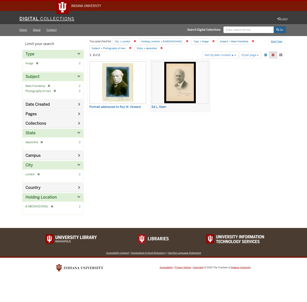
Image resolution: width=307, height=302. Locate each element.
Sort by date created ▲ (220, 55)
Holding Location (41, 197)
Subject (32, 77)
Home (23, 30)
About (37, 30)
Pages (31, 114)
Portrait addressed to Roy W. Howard (115, 107)
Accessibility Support (117, 253)
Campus (33, 155)
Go (279, 30)
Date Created (37, 104)
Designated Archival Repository (148, 253)
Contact (51, 30)
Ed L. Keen (159, 107)
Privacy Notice (183, 267)
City (29, 165)
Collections (35, 123)
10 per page (250, 55)
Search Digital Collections (203, 30)
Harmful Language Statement (184, 253)
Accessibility (166, 267)
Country (33, 187)
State (30, 133)
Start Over (277, 41)
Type (29, 54)
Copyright (198, 267)
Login (282, 19)
